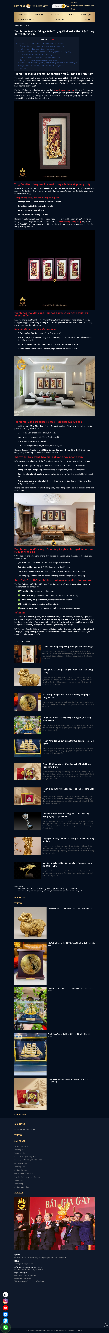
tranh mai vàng (40, 888)
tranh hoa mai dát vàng (26, 888)
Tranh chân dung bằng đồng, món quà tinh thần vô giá (67, 646)
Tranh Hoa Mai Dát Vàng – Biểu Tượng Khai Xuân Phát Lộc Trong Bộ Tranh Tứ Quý (54, 32)
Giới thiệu (39, 14)
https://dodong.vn (20, 1273)
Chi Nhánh (59, 19)
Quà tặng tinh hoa (20, 1163)
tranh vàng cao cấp (58, 891)
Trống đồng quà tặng (21, 1146)
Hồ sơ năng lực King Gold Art (24, 1129)
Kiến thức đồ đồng (26, 19)
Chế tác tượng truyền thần (23, 1173)
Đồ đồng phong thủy (21, 1187)
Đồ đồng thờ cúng (20, 1170)
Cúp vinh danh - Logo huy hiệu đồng (27, 1177)
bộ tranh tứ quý (61, 888)
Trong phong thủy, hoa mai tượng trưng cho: (38, 49)
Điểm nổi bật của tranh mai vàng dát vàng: (37, 54)
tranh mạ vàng (73, 888)
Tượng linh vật (19, 1153)
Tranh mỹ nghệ (19, 1167)
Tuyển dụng (86, 14)
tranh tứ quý (51, 888)
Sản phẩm (55, 14)
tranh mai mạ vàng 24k (74, 891)
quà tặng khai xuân (43, 891)
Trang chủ (22, 14)
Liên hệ (88, 19)
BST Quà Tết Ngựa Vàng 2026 (25, 1156)
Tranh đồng (18, 1184)
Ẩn (53, 39)
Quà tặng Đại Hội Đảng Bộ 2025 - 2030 (28, 1160)
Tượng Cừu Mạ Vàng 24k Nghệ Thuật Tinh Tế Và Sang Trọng (71, 908)
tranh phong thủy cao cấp (27, 891)
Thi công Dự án (19, 1150)
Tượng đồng (18, 1180)
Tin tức (70, 14)
